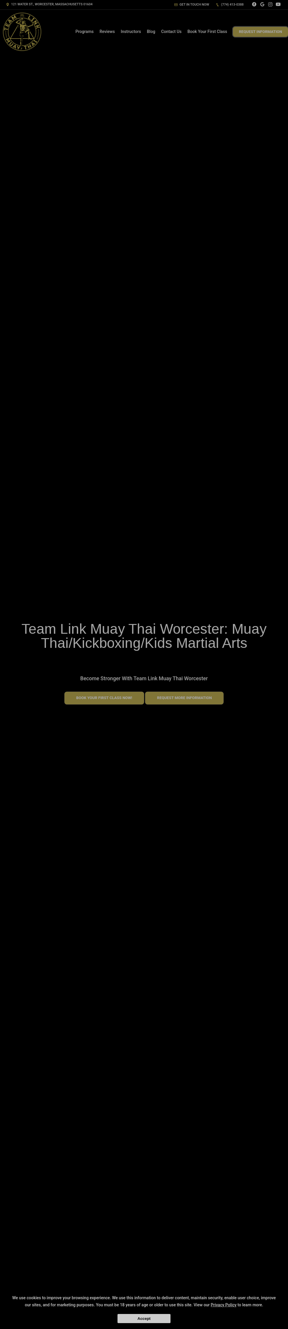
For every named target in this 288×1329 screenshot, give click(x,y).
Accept (144, 1318)
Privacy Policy (224, 1304)
